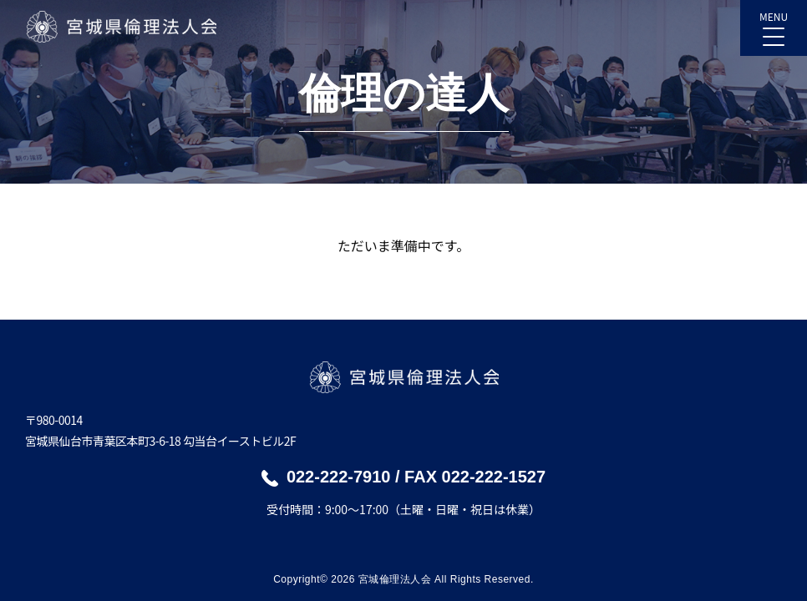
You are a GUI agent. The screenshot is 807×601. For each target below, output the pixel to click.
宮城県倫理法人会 (120, 26)
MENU (773, 23)
